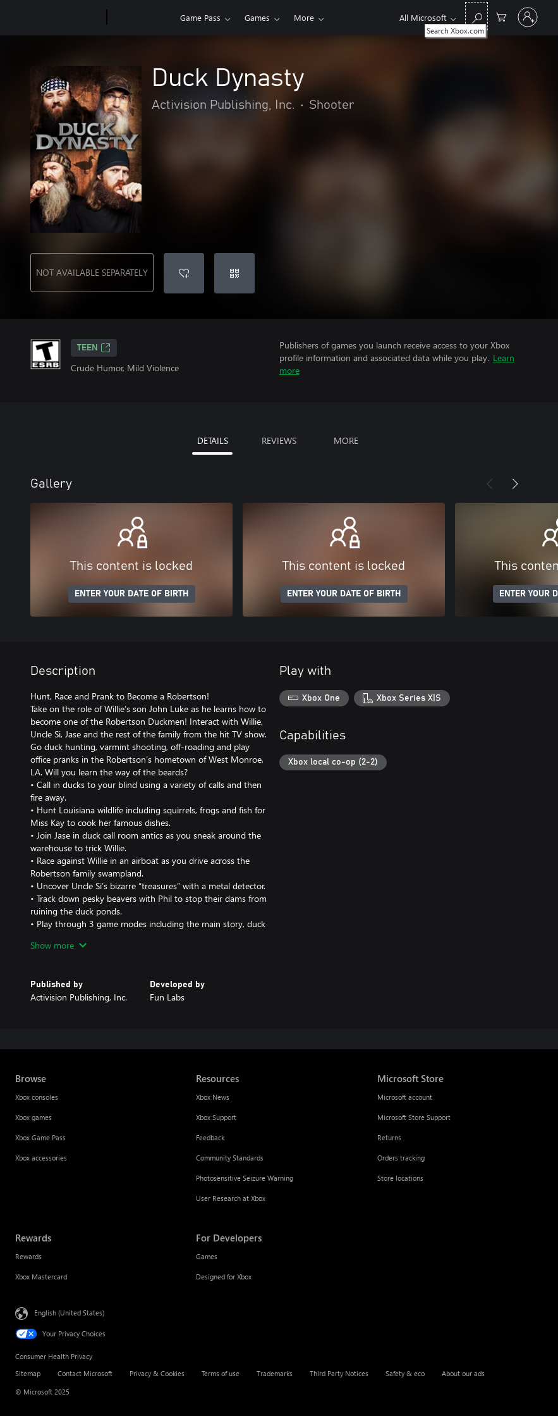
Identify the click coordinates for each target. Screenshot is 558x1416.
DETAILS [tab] (212, 440)
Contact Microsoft (85, 1373)
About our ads (463, 1373)
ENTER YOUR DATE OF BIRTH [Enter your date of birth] (132, 593)
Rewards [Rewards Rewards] (28, 1256)
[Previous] (489, 484)
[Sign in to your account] (528, 17)
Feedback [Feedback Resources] (210, 1137)
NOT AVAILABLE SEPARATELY (92, 272)
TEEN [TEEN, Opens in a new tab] (94, 348)
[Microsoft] (58, 18)
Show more (58, 945)
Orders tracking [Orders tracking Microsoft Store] (401, 1158)
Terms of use (221, 1373)
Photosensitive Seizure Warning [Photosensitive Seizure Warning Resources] (244, 1178)
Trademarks (275, 1373)
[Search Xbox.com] (476, 16)
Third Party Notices (339, 1373)
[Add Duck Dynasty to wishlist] (184, 273)
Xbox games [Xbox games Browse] (33, 1117)
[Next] (515, 484)
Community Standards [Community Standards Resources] (230, 1158)
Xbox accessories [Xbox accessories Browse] (41, 1158)
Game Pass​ (200, 17)
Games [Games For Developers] (206, 1256)
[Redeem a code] (234, 273)
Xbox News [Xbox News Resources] (212, 1097)
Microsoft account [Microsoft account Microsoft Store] (404, 1097)
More (304, 17)
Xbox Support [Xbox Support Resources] (216, 1117)
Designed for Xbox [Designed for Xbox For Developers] (224, 1276)
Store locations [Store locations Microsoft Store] (400, 1178)
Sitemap (27, 1373)
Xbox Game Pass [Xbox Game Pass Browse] (40, 1137)
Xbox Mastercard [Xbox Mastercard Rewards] (41, 1276)
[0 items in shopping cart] (501, 16)
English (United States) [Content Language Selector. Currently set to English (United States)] (69, 1312)
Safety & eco (405, 1373)
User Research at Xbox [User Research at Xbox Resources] (230, 1198)
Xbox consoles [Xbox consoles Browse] (36, 1097)
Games (257, 17)
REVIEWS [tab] (279, 440)
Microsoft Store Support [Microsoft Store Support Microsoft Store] (414, 1117)
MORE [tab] (346, 440)
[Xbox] (142, 18)
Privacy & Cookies (157, 1373)
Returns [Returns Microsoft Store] (389, 1137)
